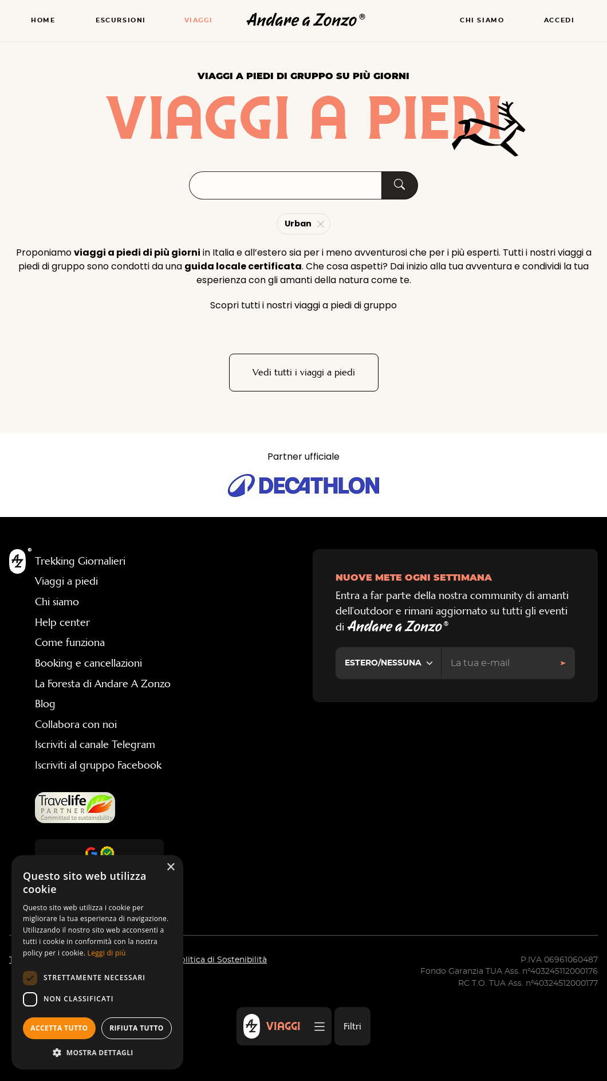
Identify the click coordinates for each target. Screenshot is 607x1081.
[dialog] (97, 962)
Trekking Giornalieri (80, 561)
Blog (45, 704)
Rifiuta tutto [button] (136, 1028)
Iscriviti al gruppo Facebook (98, 765)
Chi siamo (482, 20)
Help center (62, 622)
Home (43, 20)
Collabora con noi (76, 724)
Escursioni (121, 20)
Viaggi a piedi (66, 581)
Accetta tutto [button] (59, 1028)
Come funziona (70, 642)
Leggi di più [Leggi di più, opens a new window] (107, 953)
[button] (97, 1052)
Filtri (352, 1026)
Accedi (559, 20)
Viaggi (198, 20)
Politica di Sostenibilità (221, 960)
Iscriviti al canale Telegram (95, 744)
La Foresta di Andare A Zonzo (103, 684)
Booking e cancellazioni (88, 663)
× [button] (170, 867)
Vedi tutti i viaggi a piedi (304, 372)
